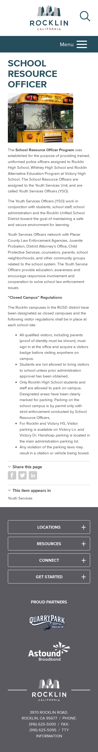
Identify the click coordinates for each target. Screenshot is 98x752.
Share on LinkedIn (33, 475)
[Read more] (49, 118)
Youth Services (20, 498)
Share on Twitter (22, 475)
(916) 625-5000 (42, 724)
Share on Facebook (12, 475)
